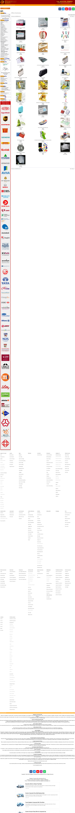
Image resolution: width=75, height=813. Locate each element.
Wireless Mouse (58, 472)
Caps (1, 454)
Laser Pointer (21, 497)
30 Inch (1, 580)
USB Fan (57, 481)
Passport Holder (30, 513)
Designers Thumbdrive (59, 544)
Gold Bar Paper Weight (65, 90)
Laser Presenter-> (4, 31)
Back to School (67, 454)
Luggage (20, 466)
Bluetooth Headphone (59, 459)
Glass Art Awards (12, 457)
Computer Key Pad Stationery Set (43, 52)
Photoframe (11, 584)
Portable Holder (2, 548)
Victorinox (11, 611)
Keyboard (57, 469)
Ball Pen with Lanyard (68, 497)
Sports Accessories (40, 538)
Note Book (48, 545)
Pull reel (29, 562)
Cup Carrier (48, 461)
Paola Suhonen (12, 631)
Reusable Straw (49, 470)
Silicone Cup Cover (30, 563)
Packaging (2, 35)
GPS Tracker (57, 465)
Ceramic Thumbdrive (59, 540)
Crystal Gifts (11, 614)
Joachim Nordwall (12, 627)
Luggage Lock (67, 541)
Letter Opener (3, 47)
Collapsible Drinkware (50, 459)
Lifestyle (38, 495)
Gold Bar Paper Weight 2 (20, 102)
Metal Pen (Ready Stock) (22, 541)
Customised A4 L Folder (20, 65)
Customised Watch (40, 530)
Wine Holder (20, 477)
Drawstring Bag (21, 461)
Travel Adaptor (67, 549)
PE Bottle (48, 469)
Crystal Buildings (12, 617)
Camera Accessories (3, 541)
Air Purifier (38, 497)
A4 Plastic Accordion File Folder (20, 27)
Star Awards (11, 461)
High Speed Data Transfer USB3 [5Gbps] (5, 73)
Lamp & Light (12, 495)
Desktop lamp (12, 497)
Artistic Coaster (30, 541)
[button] (57, 5)
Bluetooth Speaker (58, 462)
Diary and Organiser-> (5, 44)
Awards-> (2, 22)
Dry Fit (1, 475)
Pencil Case (20, 469)
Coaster (29, 501)
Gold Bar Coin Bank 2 (43, 90)
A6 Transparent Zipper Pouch (21, 40)
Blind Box (2, 24)
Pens (65, 495)
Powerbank (11, 541)
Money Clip (29, 508)
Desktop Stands (2, 542)
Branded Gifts (12, 577)
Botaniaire (11, 586)
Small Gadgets (30, 565)
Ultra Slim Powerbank (13, 544)
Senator (11, 603)
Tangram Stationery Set (43, 152)
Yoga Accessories (39, 536)
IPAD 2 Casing (12, 580)
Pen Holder (3, 52)
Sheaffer (11, 604)
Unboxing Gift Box (39, 527)
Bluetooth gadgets (58, 458)
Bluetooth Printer (58, 461)
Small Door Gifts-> (4, 39)
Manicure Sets (30, 555)
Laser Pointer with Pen (22, 498)
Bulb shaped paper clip (65, 40)
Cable (1, 540)
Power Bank (11, 538)
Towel (1, 484)
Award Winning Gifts (13, 576)
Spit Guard (1, 468)
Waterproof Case (2, 551)
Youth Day (66, 466)
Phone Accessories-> (4, 36)
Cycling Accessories (40, 541)
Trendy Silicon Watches (31, 549)
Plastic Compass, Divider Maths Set (43, 127)
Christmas (66, 458)
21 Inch (1, 576)
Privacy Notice (3, 79)
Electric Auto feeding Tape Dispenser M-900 (21, 77)
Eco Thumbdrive (58, 545)
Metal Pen (66, 502)
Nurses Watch (39, 531)
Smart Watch (39, 533)
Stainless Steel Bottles (50, 472)
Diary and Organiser (49, 542)
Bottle (1, 581)
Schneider (11, 601)
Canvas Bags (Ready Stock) (22, 540)
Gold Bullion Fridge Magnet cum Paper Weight (43, 102)
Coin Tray (29, 551)
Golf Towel (1, 488)
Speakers (57, 478)
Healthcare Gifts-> (4, 29)
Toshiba (11, 608)
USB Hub (57, 484)
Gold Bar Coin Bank (20, 90)
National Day (67, 462)
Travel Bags (66, 551)
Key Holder (29, 505)
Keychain (29, 554)
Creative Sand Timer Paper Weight (65, 52)
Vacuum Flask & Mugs (50, 476)
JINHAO (11, 590)
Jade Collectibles (12, 633)
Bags (28, 497)
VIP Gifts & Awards (12, 573)
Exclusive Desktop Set (65, 77)
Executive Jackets (2, 458)
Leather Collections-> (4, 32)
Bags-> (2, 23)
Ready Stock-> (3, 38)
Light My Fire (11, 594)
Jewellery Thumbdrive (59, 548)
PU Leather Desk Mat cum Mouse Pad (65, 127)
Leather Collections (31, 495)
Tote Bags (11, 597)
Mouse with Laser (21, 499)
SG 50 (10, 624)
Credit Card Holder (30, 502)
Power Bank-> (3, 37)
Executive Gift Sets (4, 45)
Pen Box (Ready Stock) (22, 544)
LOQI (10, 596)
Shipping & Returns (4, 78)
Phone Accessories (3, 538)
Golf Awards (11, 458)
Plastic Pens (66, 506)
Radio (56, 475)
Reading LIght (12, 498)
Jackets (1, 457)
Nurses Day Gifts (2, 502)
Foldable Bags (21, 462)
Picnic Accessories (39, 520)
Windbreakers (2, 462)
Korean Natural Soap (12, 634)
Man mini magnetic (65, 102)
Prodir (10, 600)
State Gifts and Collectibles (13, 638)
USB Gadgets (57, 482)
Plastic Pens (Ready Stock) (22, 545)
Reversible (2, 465)
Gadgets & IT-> (3, 27)
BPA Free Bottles (49, 455)
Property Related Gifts (40, 522)
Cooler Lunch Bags (21, 457)
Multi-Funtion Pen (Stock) (22, 542)
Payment (2, 77)
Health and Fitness (3, 499)
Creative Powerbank (12, 540)
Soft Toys (38, 526)
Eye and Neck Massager (59, 464)
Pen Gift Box (66, 505)
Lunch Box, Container (40, 512)
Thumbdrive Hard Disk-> (5, 54)
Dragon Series (12, 591)
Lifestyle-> (2, 33)
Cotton (1, 474)
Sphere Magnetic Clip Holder (21, 152)
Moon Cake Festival (67, 461)
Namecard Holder (30, 510)
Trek (10, 610)
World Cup (38, 544)
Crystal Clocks (11, 618)
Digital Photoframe (40, 519)
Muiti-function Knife (31, 559)
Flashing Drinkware (49, 462)
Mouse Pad (57, 471)
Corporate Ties (2, 455)
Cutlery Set (38, 502)
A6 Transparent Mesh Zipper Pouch (65, 27)
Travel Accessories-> (4, 55)
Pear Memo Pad (21, 127)
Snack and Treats (39, 454)
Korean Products (39, 509)
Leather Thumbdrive (59, 549)
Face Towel (1, 487)
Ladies (38, 510)
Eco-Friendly (30, 552)
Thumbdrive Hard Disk (59, 538)
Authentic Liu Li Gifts (13, 574)
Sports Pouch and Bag (22, 473)
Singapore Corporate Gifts (13, 637)
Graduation (66, 459)
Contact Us (2, 81)
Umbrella (1, 573)
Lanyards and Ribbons (3, 467)
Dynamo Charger (2, 544)
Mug (47, 466)
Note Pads (3, 50)
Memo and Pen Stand (5, 48)
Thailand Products (12, 640)
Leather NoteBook (12, 581)
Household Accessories (40, 506)
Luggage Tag (30, 506)
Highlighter (3, 46)
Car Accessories (39, 498)
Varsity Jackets (2, 461)
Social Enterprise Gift (31, 566)
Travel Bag (20, 476)
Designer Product (12, 621)
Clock (38, 499)
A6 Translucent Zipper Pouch (43, 27)
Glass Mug (48, 465)
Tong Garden (11, 607)
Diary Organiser (49, 544)
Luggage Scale (67, 542)
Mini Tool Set (30, 558)
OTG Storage (2, 545)
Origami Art (39, 516)
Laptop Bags (20, 465)
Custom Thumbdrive (59, 542)
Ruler (29, 548)
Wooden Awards (12, 462)
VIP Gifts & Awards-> (4, 57)
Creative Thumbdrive (59, 541)
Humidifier (38, 508)
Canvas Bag (20, 455)
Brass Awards (11, 454)
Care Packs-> (3, 25)
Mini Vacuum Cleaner (4, 49)
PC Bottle (48, 468)
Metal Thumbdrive (58, 551)
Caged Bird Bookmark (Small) (21, 52)
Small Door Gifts (30, 538)
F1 (37, 542)
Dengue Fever (2, 498)
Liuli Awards (11, 459)
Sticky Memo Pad (4, 53)
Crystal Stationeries (12, 620)
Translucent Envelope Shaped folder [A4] (65, 152)
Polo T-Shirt (2, 472)
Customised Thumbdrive (31, 542)
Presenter (20, 501)
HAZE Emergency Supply (3, 501)
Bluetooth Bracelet (58, 455)
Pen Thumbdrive (58, 555)
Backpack (20, 454)
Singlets (1, 481)
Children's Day (67, 455)
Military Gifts (3, 34)
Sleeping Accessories (68, 548)
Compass (38, 540)
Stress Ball (29, 569)
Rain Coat (1, 583)
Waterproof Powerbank (13, 545)
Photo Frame (39, 517)
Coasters (48, 458)
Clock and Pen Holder (31, 499)
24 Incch (1, 577)
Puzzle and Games (40, 523)
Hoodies (1, 459)
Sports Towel (2, 491)
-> (3, 41)
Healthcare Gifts (2, 495)
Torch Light (11, 499)
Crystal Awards (12, 455)
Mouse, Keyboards (58, 468)
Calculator (3, 42)
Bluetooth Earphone (58, 457)
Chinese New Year (67, 457)
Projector (57, 474)
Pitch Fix (11, 599)
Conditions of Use (4, 80)
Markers (66, 499)
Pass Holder (29, 512)
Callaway (11, 587)
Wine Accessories (39, 534)
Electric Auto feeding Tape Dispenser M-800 (65, 65)
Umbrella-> (3, 56)
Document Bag (21, 459)
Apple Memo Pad (43, 40)
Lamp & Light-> (3, 30)
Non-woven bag (21, 468)
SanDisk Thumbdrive (59, 556)
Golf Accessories (39, 505)
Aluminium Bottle (49, 454)
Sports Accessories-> (4, 40)
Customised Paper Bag (22, 458)
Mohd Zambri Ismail (12, 630)
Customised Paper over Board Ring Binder (43, 65)
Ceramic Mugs (49, 457)
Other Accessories (67, 545)
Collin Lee (11, 623)
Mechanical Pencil (67, 501)
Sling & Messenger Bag (22, 472)
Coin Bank (38, 501)
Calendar (2, 43)
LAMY (10, 593)
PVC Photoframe (30, 545)
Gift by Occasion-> (4, 28)
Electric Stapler (43, 77)
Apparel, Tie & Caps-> (4, 21)
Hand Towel (2, 490)
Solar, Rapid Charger (3, 549)
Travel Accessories (68, 538)
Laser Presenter (21, 495)
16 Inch (1, 574)
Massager (38, 513)
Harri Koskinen (12, 626)
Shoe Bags (20, 470)
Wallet (29, 516)
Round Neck (2, 477)
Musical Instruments (59, 552)
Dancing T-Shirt (2, 471)
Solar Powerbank (12, 542)
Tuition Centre (67, 465)
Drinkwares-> (3, 26)
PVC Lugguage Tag (30, 544)
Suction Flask (48, 473)
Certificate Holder (30, 498)
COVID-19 (1, 497)
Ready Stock (21, 538)
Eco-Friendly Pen (67, 498)
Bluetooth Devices (58, 454)
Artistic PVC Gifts (30, 540)
